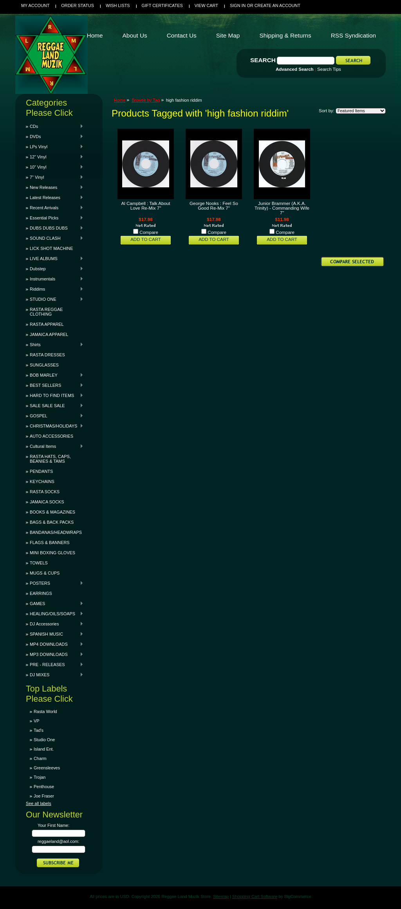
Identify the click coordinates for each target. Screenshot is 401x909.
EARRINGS (41, 593)
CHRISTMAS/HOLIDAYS (54, 426)
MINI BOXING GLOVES (52, 552)
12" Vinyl (54, 156)
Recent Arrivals (54, 207)
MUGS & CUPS (45, 573)
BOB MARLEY (54, 375)
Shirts (54, 344)
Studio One (44, 739)
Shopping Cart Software (254, 896)
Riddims (54, 289)
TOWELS (39, 562)
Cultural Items (54, 446)
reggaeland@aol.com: (58, 841)
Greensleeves (47, 767)
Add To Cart (145, 239)
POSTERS (54, 583)
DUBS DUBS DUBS (54, 228)
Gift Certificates (162, 5)
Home (119, 100)
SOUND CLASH (54, 238)
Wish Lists (118, 5)
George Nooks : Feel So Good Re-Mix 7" (214, 205)
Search (263, 60)
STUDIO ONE (54, 299)
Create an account (277, 5)
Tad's (38, 730)
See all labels (38, 803)
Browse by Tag (146, 100)
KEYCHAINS (42, 481)
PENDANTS (41, 471)
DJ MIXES (54, 674)
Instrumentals (54, 279)
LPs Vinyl (54, 146)
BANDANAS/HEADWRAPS (56, 532)
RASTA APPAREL (47, 324)
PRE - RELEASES (54, 664)
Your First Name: (53, 825)
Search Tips (329, 69)
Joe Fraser (44, 796)
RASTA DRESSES (47, 354)
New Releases (54, 187)
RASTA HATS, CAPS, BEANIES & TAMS (50, 458)
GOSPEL (54, 415)
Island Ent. (44, 749)
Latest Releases (54, 197)
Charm (40, 758)
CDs (54, 126)
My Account (35, 5)
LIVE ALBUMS (54, 258)
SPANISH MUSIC (54, 634)
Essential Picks (54, 218)
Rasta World (45, 711)
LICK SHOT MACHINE (51, 248)
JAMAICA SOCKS (47, 501)
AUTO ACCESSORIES (51, 436)
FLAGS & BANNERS (50, 542)
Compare (148, 232)
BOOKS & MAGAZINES (52, 512)
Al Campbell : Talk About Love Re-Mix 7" (145, 205)
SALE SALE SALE (54, 405)
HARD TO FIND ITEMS (54, 395)
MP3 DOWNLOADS (54, 654)
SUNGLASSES (44, 365)
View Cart (206, 5)
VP (37, 721)
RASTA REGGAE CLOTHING (46, 311)
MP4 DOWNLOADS (54, 644)
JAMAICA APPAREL (49, 334)
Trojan (39, 777)
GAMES (54, 603)
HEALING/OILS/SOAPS (54, 613)
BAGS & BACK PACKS (52, 522)
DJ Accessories (54, 624)
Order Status (77, 5)
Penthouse (44, 786)
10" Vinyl (54, 167)
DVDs (54, 136)
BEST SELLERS (54, 385)
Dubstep (54, 268)
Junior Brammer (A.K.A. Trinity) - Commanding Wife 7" (282, 208)
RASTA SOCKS (45, 491)
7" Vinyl (54, 177)
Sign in (238, 5)
